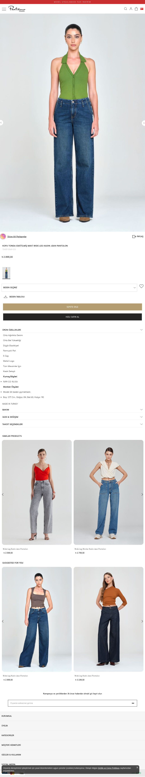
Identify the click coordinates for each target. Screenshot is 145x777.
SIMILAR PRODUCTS (12, 436)
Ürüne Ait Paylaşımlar (16, 237)
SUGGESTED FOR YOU (12, 563)
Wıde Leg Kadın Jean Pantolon (15, 549)
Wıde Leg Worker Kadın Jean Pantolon (90, 549)
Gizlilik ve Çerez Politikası (109, 768)
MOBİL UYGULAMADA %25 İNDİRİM (72, 2)
